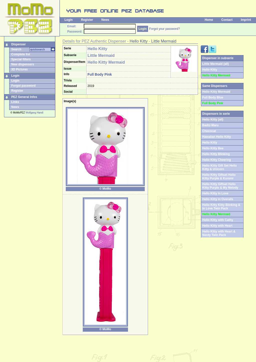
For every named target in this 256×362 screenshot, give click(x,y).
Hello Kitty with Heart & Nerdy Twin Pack (219, 233)
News (105, 20)
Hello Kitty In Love (215, 193)
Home (209, 20)
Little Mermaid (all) (215, 64)
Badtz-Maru (210, 125)
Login (68, 20)
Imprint (246, 20)
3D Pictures (19, 69)
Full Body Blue (212, 97)
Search (16, 49)
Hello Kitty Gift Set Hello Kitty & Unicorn (219, 167)
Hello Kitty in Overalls (217, 199)
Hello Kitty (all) (212, 119)
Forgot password (23, 85)
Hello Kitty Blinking (216, 154)
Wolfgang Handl (34, 112)
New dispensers (22, 64)
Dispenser (18, 44)
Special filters (21, 59)
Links (15, 102)
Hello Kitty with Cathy (217, 220)
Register (87, 20)
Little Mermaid (163, 41)
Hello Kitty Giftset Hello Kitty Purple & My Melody (220, 185)
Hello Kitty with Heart (217, 225)
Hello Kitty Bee (213, 148)
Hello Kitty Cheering (216, 160)
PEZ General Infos (24, 97)
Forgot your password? (164, 29)
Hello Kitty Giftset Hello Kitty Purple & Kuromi (219, 176)
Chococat (209, 131)
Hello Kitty (139, 41)
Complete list (20, 54)
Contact (226, 20)
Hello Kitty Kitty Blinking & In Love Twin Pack (221, 206)
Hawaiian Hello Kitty (216, 137)
